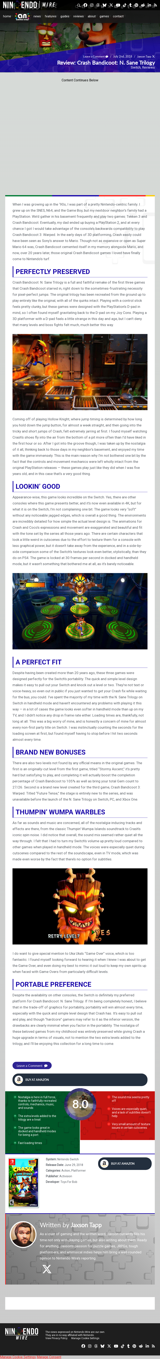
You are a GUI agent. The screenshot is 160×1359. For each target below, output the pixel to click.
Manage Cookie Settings (85, 1338)
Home (7, 16)
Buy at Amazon (32, 1080)
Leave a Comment (93, 56)
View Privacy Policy (56, 1338)
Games (104, 16)
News (37, 16)
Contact (118, 16)
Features (50, 16)
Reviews (78, 16)
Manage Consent (49, 1357)
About (92, 16)
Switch (136, 67)
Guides (64, 16)
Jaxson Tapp (143, 56)
